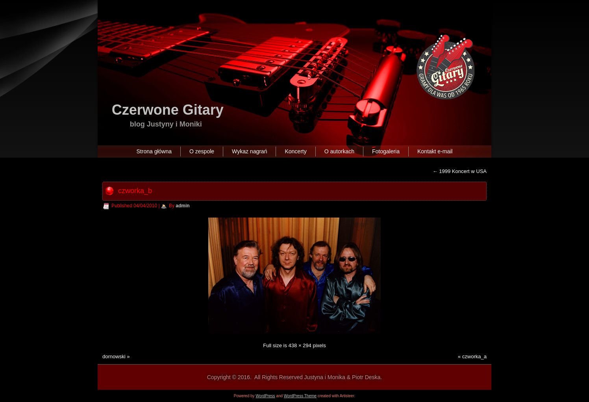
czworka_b (135, 191)
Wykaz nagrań (249, 151)
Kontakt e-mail (434, 151)
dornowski (114, 356)
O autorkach (339, 151)
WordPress (265, 396)
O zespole (201, 151)
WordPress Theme (300, 396)
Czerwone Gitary (168, 110)
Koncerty (295, 151)
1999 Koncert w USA (460, 171)
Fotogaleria (386, 151)
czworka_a (474, 356)
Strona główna (154, 151)
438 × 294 (300, 345)
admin (182, 205)
